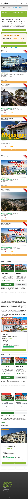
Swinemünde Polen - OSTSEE (21, 274)
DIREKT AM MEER (11, 467)
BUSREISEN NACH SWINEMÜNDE (8, 476)
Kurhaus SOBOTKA (6, 273)
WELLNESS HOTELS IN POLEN (8, 481)
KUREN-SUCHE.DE (6, 473)
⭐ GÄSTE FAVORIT (19, 265)
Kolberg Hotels (7, 377)
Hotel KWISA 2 (5, 402)
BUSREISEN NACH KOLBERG (7, 478)
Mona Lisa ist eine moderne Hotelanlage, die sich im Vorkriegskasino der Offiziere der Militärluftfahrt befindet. (21, 370)
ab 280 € (4, 373)
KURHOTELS (4, 467)
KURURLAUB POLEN (6, 483)
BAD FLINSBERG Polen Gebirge (7, 403)
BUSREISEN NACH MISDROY (7, 479)
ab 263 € (18, 373)
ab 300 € (4, 409)
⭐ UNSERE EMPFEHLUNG (6, 265)
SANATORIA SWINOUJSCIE (7, 486)
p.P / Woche (8, 280)
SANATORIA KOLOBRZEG (7, 485)
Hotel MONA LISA (20, 366)
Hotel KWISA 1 (19, 402)
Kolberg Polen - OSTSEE (20, 367)
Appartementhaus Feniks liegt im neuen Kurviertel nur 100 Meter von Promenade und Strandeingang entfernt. (21, 277)
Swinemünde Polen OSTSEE (7, 274)
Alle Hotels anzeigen (20, 284)
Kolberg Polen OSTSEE (6, 367)
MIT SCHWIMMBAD (19, 467)
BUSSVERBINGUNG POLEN (7, 482)
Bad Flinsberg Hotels (7, 412)
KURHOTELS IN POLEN (6, 480)
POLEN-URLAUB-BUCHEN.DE (7, 474)
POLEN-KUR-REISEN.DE (7, 475)
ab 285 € (4, 280)
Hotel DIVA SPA (5, 366)
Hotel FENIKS (19, 273)
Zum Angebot (14, 349)
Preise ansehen (14, 81)
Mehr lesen (14, 30)
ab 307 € (18, 280)
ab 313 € (18, 409)
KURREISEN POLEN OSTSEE (7, 484)
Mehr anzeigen (13, 461)
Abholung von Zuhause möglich (7, 271)
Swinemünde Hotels (7, 284)
